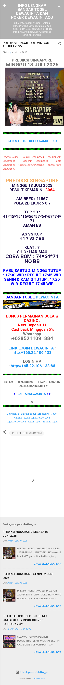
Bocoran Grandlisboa (35, 160)
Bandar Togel (50, 421)
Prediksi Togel (10, 156)
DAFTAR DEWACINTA (32, 394)
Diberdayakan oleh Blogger (32, 672)
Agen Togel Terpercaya (37, 417)
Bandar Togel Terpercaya (35, 413)
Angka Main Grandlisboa (31, 164)
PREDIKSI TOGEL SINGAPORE (26, 433)
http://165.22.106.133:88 (33, 366)
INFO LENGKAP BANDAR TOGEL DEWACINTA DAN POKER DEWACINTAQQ (32, 11)
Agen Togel (34, 421)
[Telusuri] (59, 7)
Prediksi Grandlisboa (33, 156)
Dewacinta (13, 413)
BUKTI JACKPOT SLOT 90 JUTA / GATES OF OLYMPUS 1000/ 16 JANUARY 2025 (25, 620)
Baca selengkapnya (47, 563)
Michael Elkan (39, 679)
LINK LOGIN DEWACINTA (31, 348)
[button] (59, 43)
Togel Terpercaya (16, 421)
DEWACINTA (47, 297)
